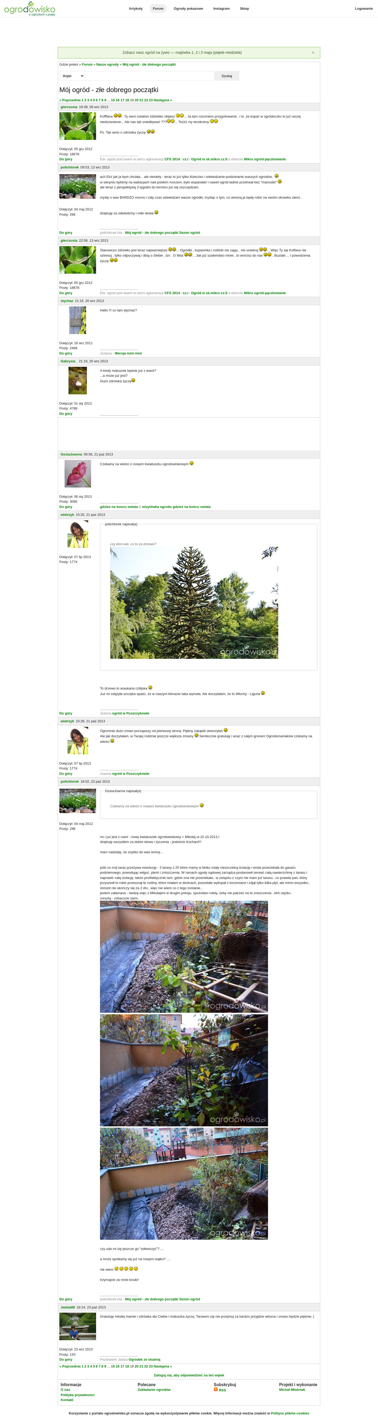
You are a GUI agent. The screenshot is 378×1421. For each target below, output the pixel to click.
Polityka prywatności (77, 1395)
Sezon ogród (189, 233)
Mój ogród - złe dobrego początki (149, 64)
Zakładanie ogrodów (154, 1390)
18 (127, 100)
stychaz (67, 301)
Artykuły (136, 8)
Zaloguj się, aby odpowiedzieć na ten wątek (189, 1375)
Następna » (163, 100)
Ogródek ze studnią (144, 1359)
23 (151, 100)
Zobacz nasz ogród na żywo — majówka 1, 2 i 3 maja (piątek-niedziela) (182, 52)
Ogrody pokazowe (188, 8)
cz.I (185, 159)
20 (136, 100)
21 (141, 100)
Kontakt (67, 1400)
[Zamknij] (313, 52)
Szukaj (227, 76)
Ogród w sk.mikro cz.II (209, 159)
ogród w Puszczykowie (130, 713)
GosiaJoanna (71, 454)
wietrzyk (67, 515)
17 (122, 100)
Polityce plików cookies (290, 1413)
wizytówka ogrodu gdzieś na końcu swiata (176, 507)
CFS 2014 (172, 159)
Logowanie (364, 8)
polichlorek (70, 167)
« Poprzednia (70, 100)
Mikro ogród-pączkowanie (265, 159)
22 (146, 100)
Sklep (244, 8)
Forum (158, 8)
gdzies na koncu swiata (119, 507)
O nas (65, 1390)
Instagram (221, 8)
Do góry (65, 159)
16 (117, 100)
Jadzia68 (68, 1307)
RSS (220, 1390)
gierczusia (69, 107)
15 (113, 100)
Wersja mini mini (128, 353)
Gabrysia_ (69, 361)
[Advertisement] (189, 32)
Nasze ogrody (107, 64)
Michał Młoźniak (292, 1390)
